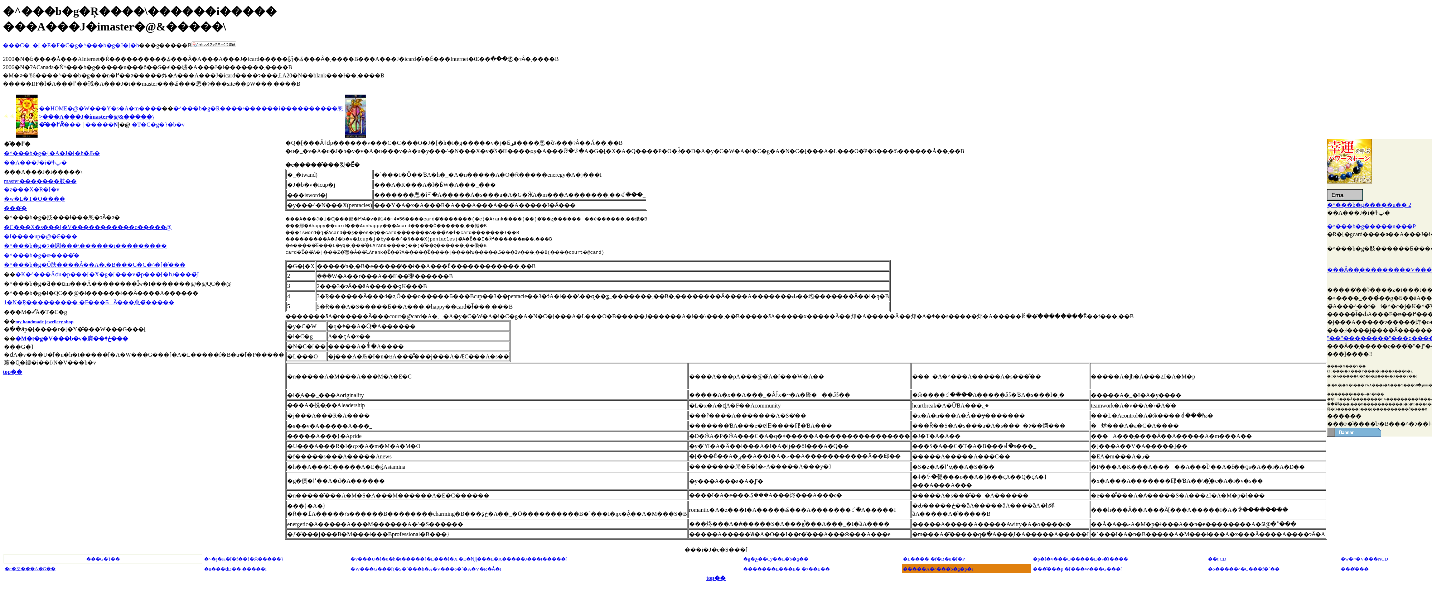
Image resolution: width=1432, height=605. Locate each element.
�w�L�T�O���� (34, 199)
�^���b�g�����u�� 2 (1369, 205)
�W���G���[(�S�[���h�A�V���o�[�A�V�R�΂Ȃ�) (425, 569)
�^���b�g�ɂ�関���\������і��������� (85, 246)
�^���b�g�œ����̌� (41, 255)
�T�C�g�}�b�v (158, 125)
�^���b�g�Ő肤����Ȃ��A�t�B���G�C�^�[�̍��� (94, 265)
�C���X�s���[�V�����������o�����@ (87, 227)
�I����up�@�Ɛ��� (40, 236)
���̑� (15, 208)
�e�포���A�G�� (30, 568)
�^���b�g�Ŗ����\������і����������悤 (258, 108)
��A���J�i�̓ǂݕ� (35, 162)
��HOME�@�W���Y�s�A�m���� (100, 108)
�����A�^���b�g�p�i (938, 569)
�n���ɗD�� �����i (235, 569)
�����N (101, 125)
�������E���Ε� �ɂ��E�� (786, 569)
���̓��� (1355, 569)
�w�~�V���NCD (1364, 559)
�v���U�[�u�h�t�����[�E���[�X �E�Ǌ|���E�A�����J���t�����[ (458, 559)
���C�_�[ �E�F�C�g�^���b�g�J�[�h (71, 45)
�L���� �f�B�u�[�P (934, 559)
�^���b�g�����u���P (1371, 226)
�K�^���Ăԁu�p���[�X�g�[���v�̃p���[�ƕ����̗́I (107, 274)
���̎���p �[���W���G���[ (1077, 569)
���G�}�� (103, 559)
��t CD (1217, 559)
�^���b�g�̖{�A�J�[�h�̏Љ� (52, 153)
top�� (12, 372)
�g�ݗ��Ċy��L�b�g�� (775, 559)
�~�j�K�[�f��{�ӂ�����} (243, 559)
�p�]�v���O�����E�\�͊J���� (1080, 559)
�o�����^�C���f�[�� (1243, 569)
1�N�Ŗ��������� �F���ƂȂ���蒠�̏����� (89, 302)
